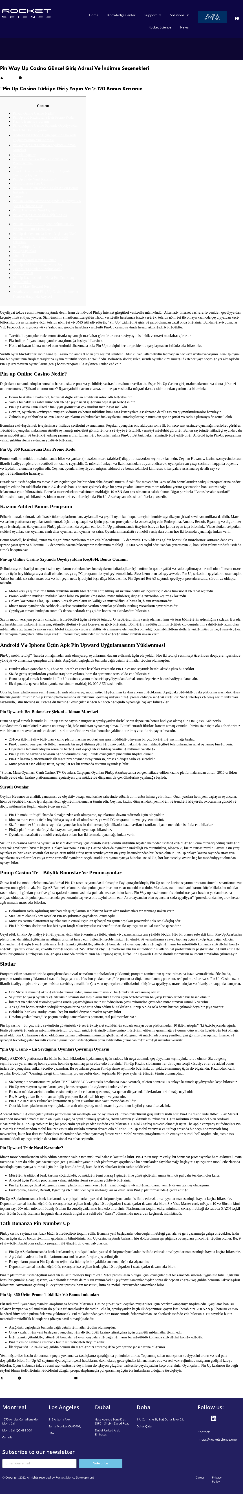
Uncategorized (88, 1379)
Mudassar (11, 78)
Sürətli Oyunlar (24, 155)
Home (93, 15)
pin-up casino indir (87, 440)
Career (200, 1477)
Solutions (179, 15)
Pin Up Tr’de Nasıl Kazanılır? (34, 179)
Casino (18, 196)
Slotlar (17, 167)
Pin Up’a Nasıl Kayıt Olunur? (34, 260)
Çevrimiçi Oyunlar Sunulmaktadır (37, 269)
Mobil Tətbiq (22, 256)
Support (152, 15)
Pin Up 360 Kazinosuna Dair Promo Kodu (43, 117)
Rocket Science (159, 27)
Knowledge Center (121, 15)
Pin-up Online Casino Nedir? (34, 113)
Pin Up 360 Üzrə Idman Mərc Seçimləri (42, 265)
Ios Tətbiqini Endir (26, 247)
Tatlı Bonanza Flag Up (29, 183)
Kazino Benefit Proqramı (31, 121)
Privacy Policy (217, 1479)
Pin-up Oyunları (24, 251)
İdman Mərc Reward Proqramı (35, 287)
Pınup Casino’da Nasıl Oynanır (35, 210)
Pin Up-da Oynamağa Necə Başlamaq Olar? (45, 234)
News (184, 27)
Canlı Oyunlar (23, 273)
